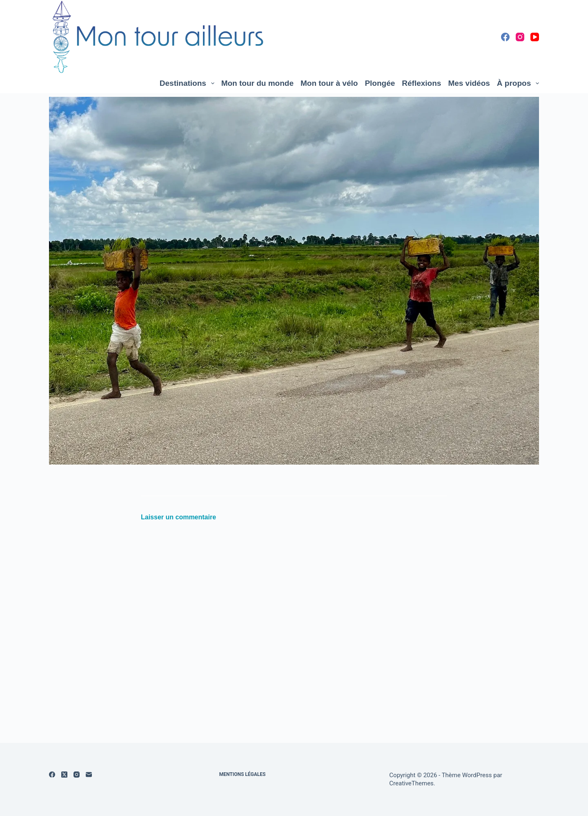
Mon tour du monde (257, 83)
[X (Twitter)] (64, 774)
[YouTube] (534, 37)
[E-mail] (89, 774)
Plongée (380, 83)
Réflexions (421, 83)
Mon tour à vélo (329, 83)
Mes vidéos (469, 83)
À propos (518, 83)
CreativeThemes (411, 783)
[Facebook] (505, 37)
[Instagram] (520, 37)
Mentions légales (242, 774)
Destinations (189, 83)
